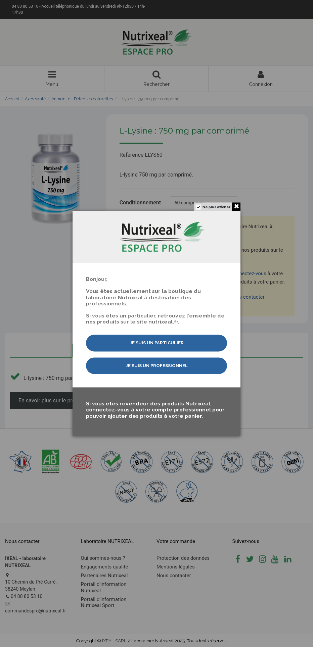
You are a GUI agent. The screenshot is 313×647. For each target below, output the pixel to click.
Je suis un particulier (157, 342)
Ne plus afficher (216, 207)
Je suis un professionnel (157, 365)
